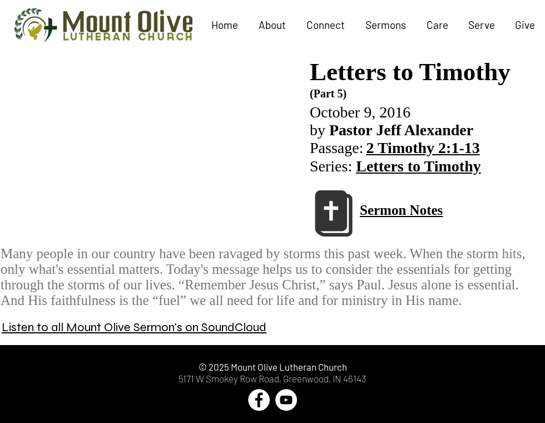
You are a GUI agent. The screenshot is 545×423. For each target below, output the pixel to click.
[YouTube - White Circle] (286, 400)
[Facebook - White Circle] (259, 400)
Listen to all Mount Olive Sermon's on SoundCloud (134, 327)
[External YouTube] (153, 148)
